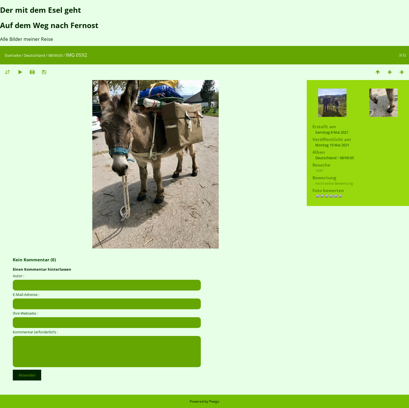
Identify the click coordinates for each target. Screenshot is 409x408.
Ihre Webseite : (25, 313)
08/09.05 (55, 55)
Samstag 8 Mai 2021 (332, 132)
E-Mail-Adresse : (26, 294)
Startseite (13, 55)
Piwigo (214, 401)
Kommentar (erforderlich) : (35, 332)
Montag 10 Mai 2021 (332, 145)
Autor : (18, 275)
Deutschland (34, 55)
